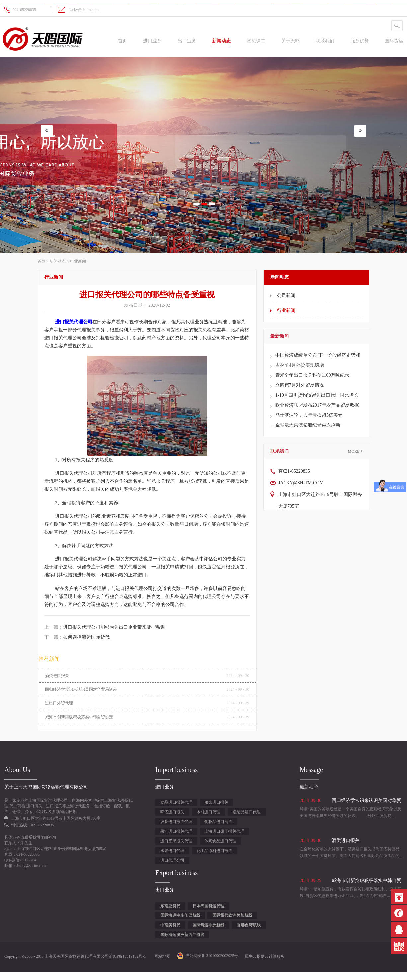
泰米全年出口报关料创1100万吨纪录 (312, 375)
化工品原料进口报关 (214, 850)
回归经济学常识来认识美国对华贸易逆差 (81, 689)
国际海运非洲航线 (208, 925)
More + (355, 451)
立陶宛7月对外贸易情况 (299, 385)
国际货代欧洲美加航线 (232, 915)
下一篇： (77, 637)
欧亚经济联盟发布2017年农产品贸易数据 (317, 405)
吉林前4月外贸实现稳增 (299, 365)
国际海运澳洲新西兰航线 (182, 934)
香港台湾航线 (249, 925)
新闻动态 (58, 261)
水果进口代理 (172, 850)
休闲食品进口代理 (220, 841)
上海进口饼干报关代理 (224, 831)
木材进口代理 (208, 812)
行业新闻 (78, 261)
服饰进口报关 (216, 802)
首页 (122, 40)
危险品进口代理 (247, 812)
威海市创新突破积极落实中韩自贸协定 (79, 717)
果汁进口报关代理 (176, 831)
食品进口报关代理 (176, 802)
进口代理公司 (172, 860)
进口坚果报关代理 (176, 841)
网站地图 (161, 956)
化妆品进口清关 (218, 821)
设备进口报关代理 (176, 821)
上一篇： (104, 627)
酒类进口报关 (57, 675)
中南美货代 (170, 925)
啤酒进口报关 (172, 812)
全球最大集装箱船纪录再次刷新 (307, 425)
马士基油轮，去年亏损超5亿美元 (309, 415)
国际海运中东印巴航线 (180, 915)
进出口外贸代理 (59, 703)
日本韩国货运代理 (208, 906)
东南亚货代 (170, 906)
